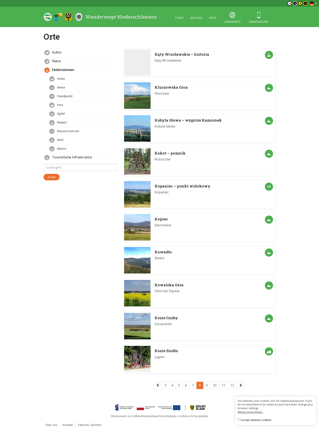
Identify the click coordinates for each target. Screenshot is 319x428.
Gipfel (57, 114)
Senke (57, 79)
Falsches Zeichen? (90, 425)
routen (196, 18)
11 (223, 385)
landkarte (232, 18)
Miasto (57, 148)
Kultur (53, 52)
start (179, 18)
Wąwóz (58, 122)
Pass (56, 105)
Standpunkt (61, 96)
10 (214, 385)
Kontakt (67, 425)
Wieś (56, 140)
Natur (52, 61)
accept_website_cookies (256, 420)
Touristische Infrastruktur (68, 157)
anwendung (258, 18)
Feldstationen (59, 70)
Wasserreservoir (64, 131)
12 (232, 385)
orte (212, 18)
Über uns (51, 425)
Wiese (57, 87)
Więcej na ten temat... (250, 412)
